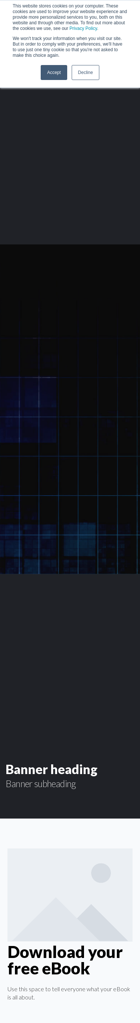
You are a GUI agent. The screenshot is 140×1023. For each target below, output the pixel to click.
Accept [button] (54, 72)
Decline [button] (85, 72)
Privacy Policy (83, 28)
